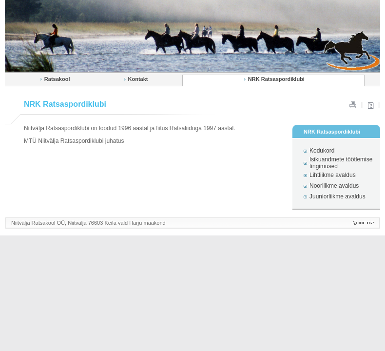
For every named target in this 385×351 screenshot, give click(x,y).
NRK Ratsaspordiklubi (276, 79)
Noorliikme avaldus (334, 185)
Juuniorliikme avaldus (337, 196)
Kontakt (138, 79)
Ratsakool (57, 79)
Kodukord (321, 150)
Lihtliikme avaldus (332, 175)
